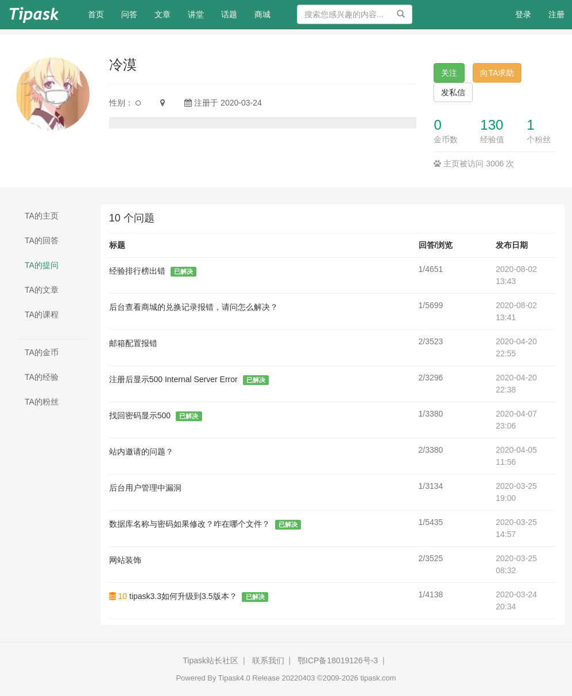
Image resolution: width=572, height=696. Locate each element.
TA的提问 (42, 265)
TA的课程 (42, 314)
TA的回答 (42, 240)
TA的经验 (42, 377)
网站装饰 (125, 560)
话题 (229, 14)
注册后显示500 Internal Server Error (173, 379)
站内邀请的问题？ (141, 451)
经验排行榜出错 (137, 270)
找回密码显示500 (140, 415)
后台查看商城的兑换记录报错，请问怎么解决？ (193, 307)
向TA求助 (497, 72)
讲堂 (196, 14)
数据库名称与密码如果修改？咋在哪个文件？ (189, 523)
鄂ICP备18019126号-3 (337, 660)
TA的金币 (42, 352)
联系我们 (268, 660)
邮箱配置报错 (133, 343)
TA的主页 (42, 215)
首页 (100, 13)
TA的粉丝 (42, 401)
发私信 (453, 92)
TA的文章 (42, 289)
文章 (162, 14)
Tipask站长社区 (210, 660)
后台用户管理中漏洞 (145, 487)
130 (491, 125)
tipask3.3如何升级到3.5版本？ (183, 596)
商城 (262, 14)
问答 (129, 14)
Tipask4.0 (234, 678)
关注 (449, 72)
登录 (523, 14)
